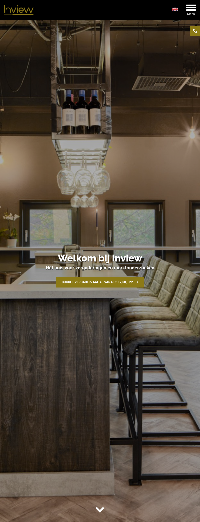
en (177, 9)
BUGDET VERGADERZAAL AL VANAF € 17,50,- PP (97, 282)
